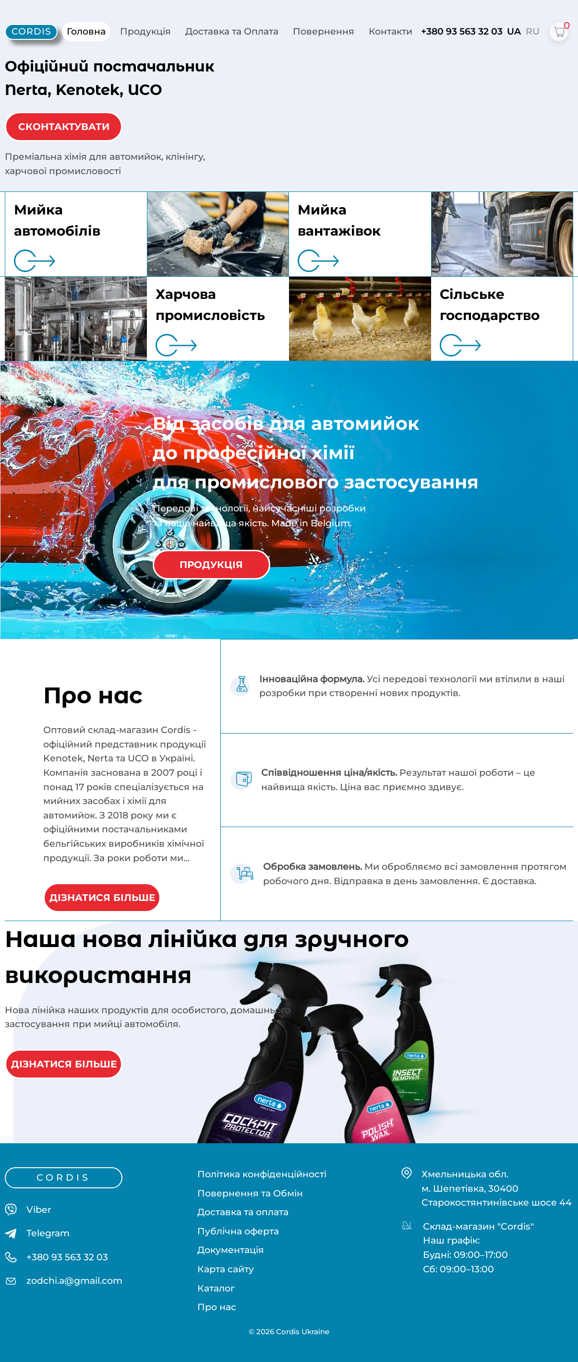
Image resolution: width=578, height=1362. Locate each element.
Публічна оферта (238, 1230)
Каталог (216, 1287)
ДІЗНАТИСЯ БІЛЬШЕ (102, 897)
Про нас (216, 1307)
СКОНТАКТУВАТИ (63, 126)
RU (533, 31)
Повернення (323, 31)
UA (514, 31)
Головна (86, 31)
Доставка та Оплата (231, 31)
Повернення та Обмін (250, 1192)
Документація (230, 1249)
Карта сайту (225, 1269)
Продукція (145, 31)
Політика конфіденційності (261, 1174)
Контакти (390, 31)
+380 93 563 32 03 (462, 31)
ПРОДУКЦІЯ (211, 564)
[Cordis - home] (31, 31)
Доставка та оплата (243, 1212)
